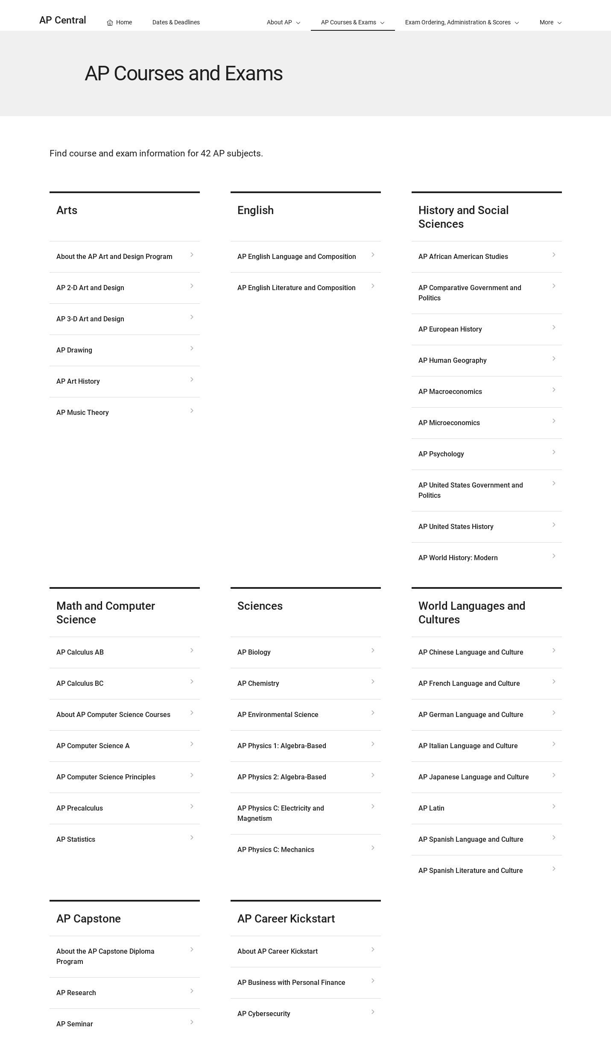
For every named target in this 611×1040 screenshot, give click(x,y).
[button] (550, 15)
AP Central (62, 20)
